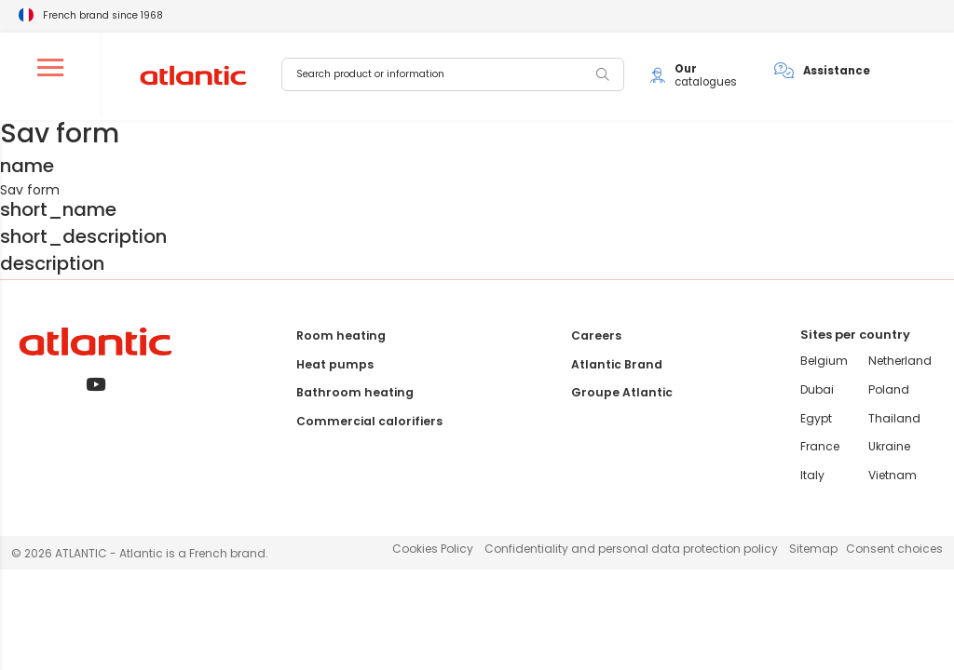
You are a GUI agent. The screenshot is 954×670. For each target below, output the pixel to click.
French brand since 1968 (103, 15)
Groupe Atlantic (621, 392)
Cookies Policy (432, 548)
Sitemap (813, 548)
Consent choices (894, 548)
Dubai (819, 389)
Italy (814, 475)
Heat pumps (338, 364)
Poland (889, 389)
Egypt (818, 418)
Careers (596, 335)
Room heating (343, 335)
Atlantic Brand (616, 364)
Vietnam (893, 475)
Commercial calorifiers (370, 421)
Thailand (895, 418)
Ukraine (890, 446)
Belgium (826, 360)
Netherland (900, 360)
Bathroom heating (356, 392)
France (821, 446)
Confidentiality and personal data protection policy (631, 548)
